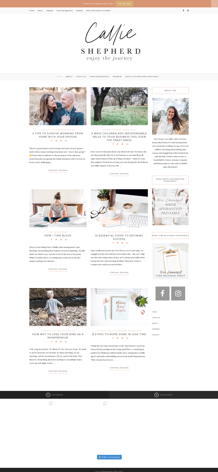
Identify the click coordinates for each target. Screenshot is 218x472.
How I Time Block (57, 235)
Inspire (127, 232)
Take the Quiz (124, 3)
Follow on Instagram (109, 457)
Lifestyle (49, 11)
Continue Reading (57, 170)
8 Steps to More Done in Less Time (119, 334)
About (40, 11)
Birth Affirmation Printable (98, 11)
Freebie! (79, 11)
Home (31, 11)
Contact (155, 335)
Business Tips (48, 130)
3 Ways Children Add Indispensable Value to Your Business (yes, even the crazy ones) (119, 137)
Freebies (156, 329)
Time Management (64, 11)
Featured (117, 331)
